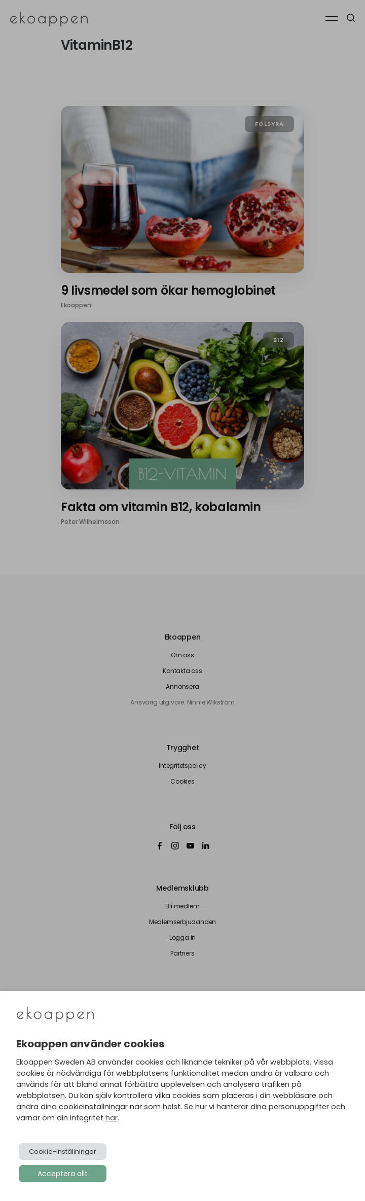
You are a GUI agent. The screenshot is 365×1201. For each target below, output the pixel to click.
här (111, 1118)
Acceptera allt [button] (63, 1174)
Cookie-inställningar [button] (62, 1151)
